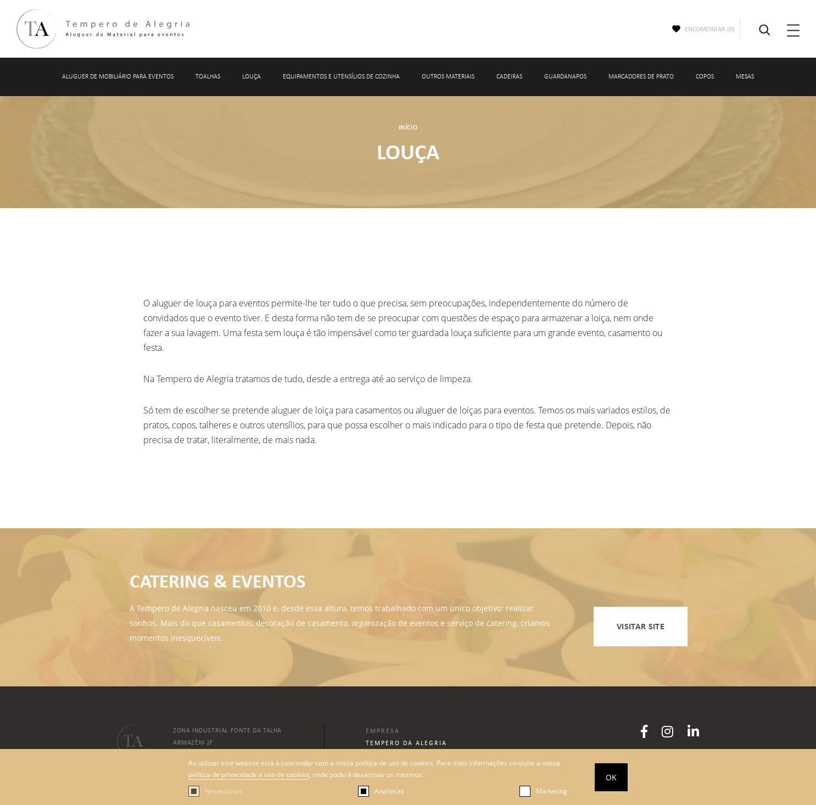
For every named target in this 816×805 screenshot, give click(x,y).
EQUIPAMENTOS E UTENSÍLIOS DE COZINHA (341, 77)
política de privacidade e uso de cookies (248, 774)
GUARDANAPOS (565, 77)
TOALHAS (207, 77)
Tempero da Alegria (406, 743)
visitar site (640, 626)
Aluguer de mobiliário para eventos (118, 77)
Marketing (551, 791)
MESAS (745, 77)
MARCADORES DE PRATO (641, 77)
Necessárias (224, 791)
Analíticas (389, 791)
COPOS (705, 77)
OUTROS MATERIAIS (448, 77)
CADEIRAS (509, 77)
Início (408, 127)
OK (611, 777)
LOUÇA (251, 77)
